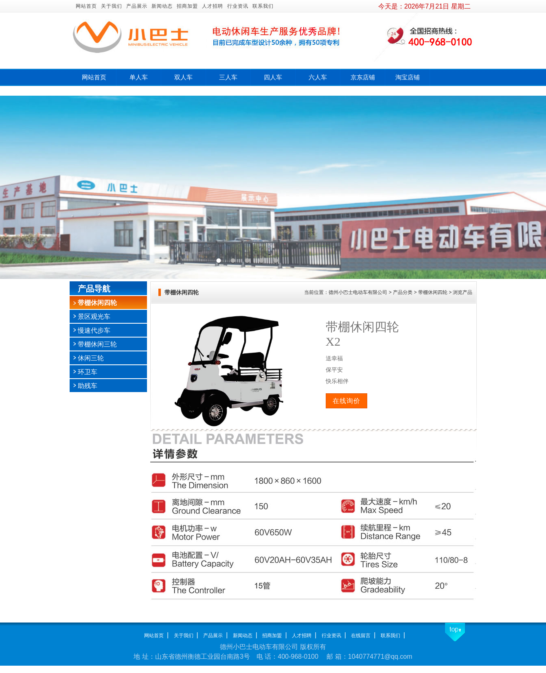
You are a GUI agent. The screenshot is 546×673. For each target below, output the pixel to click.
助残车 (87, 385)
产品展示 (136, 6)
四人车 (273, 77)
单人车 (138, 77)
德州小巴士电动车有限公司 (358, 292)
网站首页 (86, 6)
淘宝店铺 (407, 77)
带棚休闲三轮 (97, 344)
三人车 (228, 77)
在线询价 (346, 400)
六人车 (318, 77)
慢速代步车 (94, 330)
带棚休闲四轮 (97, 302)
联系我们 (263, 6)
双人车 (183, 77)
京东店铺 (363, 77)
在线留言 (361, 635)
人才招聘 (212, 6)
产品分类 (402, 292)
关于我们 (111, 6)
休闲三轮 (91, 358)
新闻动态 (162, 6)
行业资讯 (237, 6)
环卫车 (87, 371)
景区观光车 (94, 316)
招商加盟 (187, 6)
